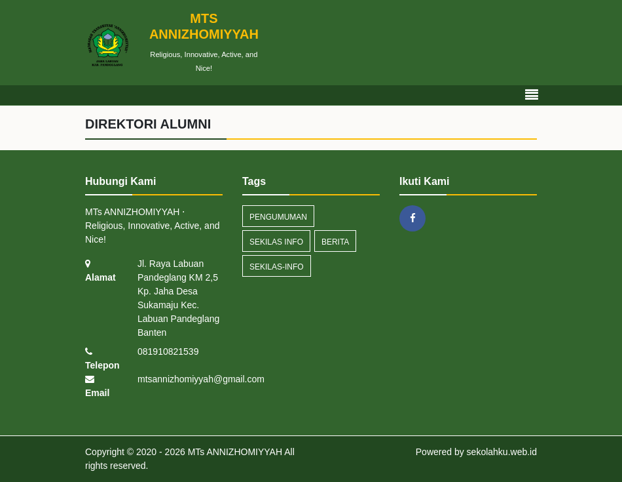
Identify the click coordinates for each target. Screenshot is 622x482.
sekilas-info (276, 266)
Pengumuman (278, 217)
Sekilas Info (276, 242)
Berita (335, 242)
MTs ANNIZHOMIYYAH (233, 452)
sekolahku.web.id (502, 452)
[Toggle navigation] (532, 95)
